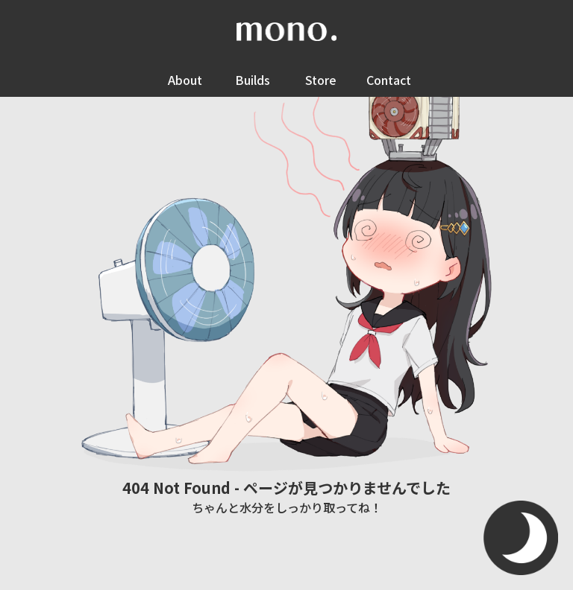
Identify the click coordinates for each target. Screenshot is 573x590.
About (185, 80)
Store (320, 80)
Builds (252, 80)
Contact (388, 80)
